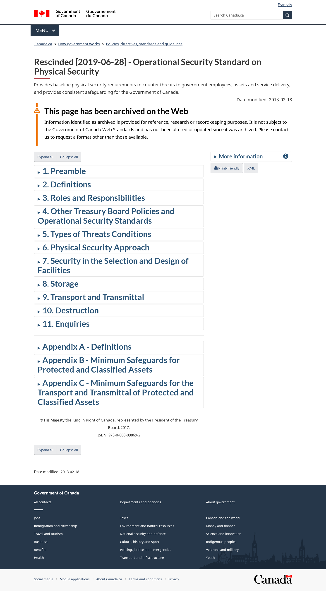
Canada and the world (223, 518)
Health (39, 557)
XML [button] (251, 168)
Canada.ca (43, 43)
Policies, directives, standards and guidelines (144, 43)
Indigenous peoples (221, 542)
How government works (79, 43)
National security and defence (143, 534)
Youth (210, 557)
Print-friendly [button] (227, 168)
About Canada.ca (109, 579)
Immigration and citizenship (55, 526)
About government (220, 502)
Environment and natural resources (147, 526)
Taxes (124, 518)
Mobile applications (75, 579)
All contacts (42, 502)
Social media (43, 579)
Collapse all (69, 157)
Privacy (173, 579)
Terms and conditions (145, 579)
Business (41, 542)
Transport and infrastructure (142, 557)
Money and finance (220, 526)
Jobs (37, 518)
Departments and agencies (140, 502)
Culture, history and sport (139, 542)
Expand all (45, 157)
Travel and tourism (48, 534)
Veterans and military (222, 549)
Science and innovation (223, 534)
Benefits (40, 549)
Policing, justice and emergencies (145, 549)
